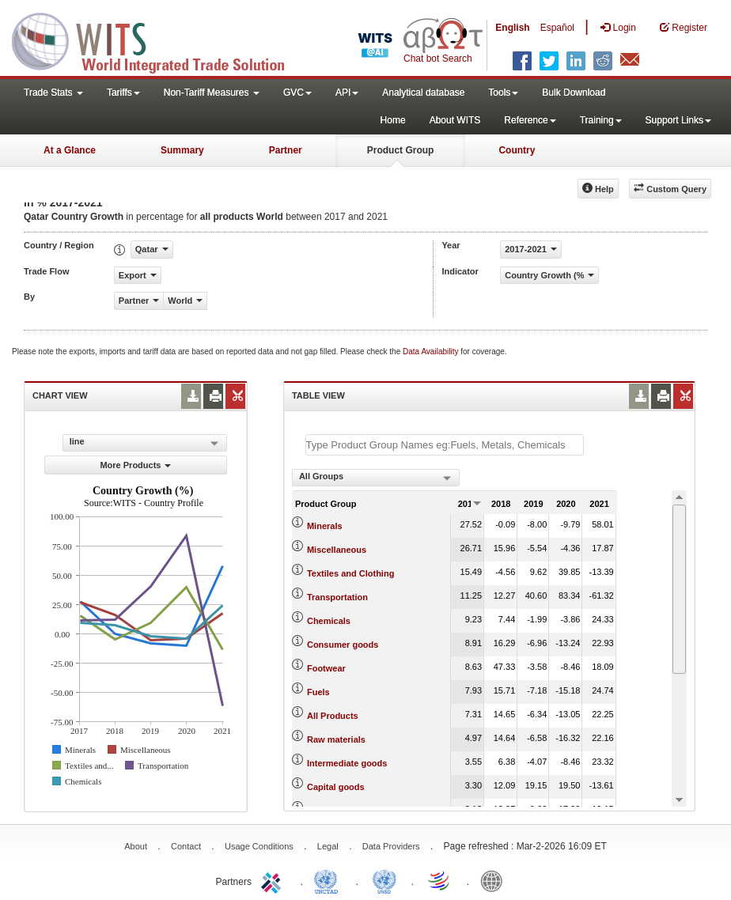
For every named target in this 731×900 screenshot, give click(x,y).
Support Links (678, 120)
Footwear (326, 668)
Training (601, 120)
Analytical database (423, 92)
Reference (529, 120)
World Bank (495, 880)
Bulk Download (573, 92)
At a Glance (70, 150)
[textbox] (444, 445)
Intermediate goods (347, 763)
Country (516, 150)
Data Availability (431, 351)
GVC (297, 92)
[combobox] (376, 477)
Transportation (337, 597)
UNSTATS (384, 880)
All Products (332, 715)
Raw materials (336, 739)
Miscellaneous (336, 549)
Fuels (318, 692)
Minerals (325, 526)
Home (393, 120)
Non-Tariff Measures (211, 92)
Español (557, 27)
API (346, 92)
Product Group (400, 150)
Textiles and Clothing (350, 573)
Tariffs (123, 92)
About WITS (455, 120)
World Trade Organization (440, 880)
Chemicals (328, 621)
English (512, 27)
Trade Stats (53, 92)
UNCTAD (329, 880)
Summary (182, 150)
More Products (135, 465)
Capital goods (336, 787)
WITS (158, 39)
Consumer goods (342, 644)
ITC (274, 880)
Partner (285, 150)
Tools (503, 92)
